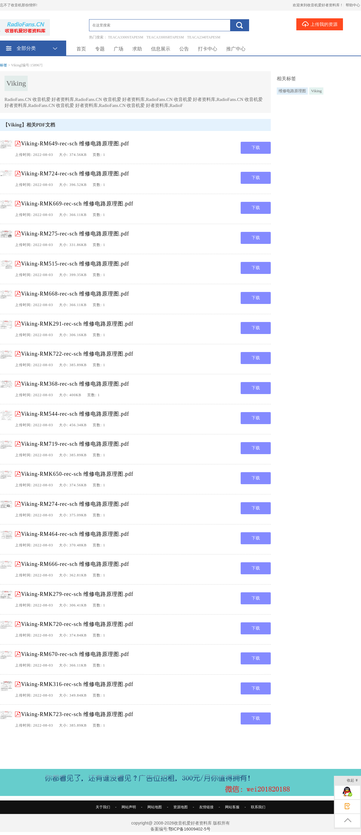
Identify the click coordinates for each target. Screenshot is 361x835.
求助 (137, 48)
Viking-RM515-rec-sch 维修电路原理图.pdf (75, 264)
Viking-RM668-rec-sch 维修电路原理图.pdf (75, 294)
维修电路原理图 (292, 91)
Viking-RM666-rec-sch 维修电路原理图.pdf (75, 564)
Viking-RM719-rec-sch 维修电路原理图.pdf (75, 444)
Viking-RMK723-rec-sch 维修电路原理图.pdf (77, 714)
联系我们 (258, 807)
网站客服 (232, 807)
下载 (255, 147)
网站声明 (129, 807)
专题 (100, 48)
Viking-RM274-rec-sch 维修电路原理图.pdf (75, 504)
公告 (184, 48)
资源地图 (180, 807)
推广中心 (235, 48)
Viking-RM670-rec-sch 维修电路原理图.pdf (75, 654)
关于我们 (103, 807)
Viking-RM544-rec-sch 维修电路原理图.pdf (75, 414)
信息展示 (160, 48)
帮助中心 (353, 5)
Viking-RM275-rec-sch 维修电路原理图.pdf (75, 234)
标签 (3, 65)
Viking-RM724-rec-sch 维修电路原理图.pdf (75, 174)
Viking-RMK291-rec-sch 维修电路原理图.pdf (77, 324)
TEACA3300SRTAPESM (165, 37)
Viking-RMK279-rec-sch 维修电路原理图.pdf (77, 594)
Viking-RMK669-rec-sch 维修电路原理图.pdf (77, 204)
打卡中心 (207, 48)
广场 (118, 48)
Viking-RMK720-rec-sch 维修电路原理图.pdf (77, 624)
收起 (352, 781)
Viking (316, 91)
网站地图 (154, 807)
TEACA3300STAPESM (125, 37)
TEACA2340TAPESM (203, 37)
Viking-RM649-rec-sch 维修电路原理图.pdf (75, 144)
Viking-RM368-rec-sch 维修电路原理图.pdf (75, 384)
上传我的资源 (320, 24)
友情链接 (206, 807)
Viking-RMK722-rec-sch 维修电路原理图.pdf (77, 354)
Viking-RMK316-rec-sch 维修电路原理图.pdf (77, 684)
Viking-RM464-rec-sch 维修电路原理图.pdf (75, 534)
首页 (81, 48)
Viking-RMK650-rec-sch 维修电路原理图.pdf (77, 474)
